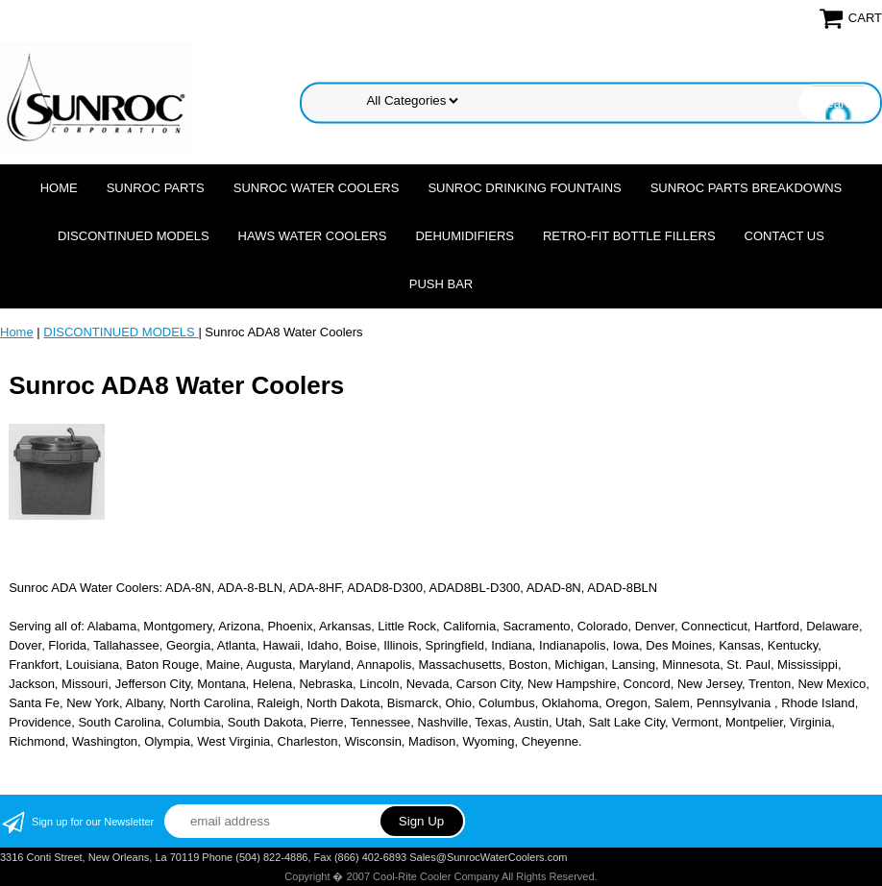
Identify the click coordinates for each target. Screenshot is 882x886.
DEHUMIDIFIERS (464, 236)
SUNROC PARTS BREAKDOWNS (746, 188)
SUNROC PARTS (156, 188)
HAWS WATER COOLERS (312, 236)
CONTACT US (784, 236)
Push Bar (441, 284)
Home (59, 188)
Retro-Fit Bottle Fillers (629, 236)
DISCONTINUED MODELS (133, 236)
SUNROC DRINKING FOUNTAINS (524, 188)
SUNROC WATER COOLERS (316, 188)
